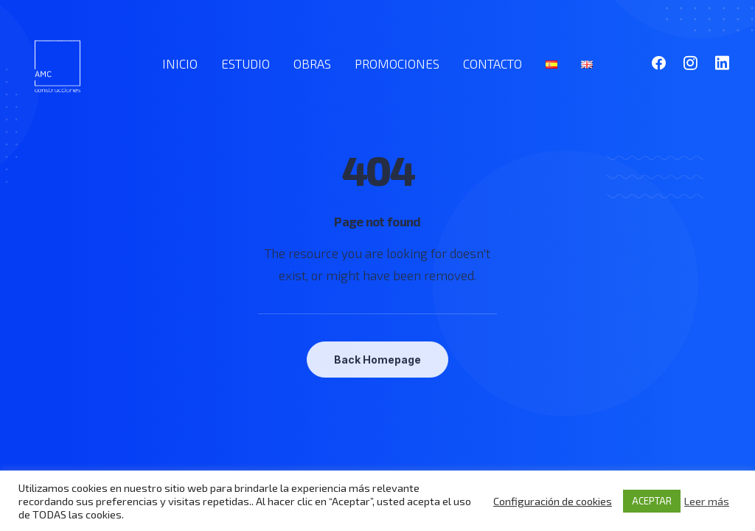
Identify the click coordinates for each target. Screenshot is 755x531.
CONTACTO (492, 63)
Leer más (706, 500)
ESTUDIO (245, 63)
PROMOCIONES (397, 63)
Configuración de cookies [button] (552, 500)
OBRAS (312, 63)
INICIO (180, 63)
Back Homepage (377, 359)
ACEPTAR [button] (652, 501)
